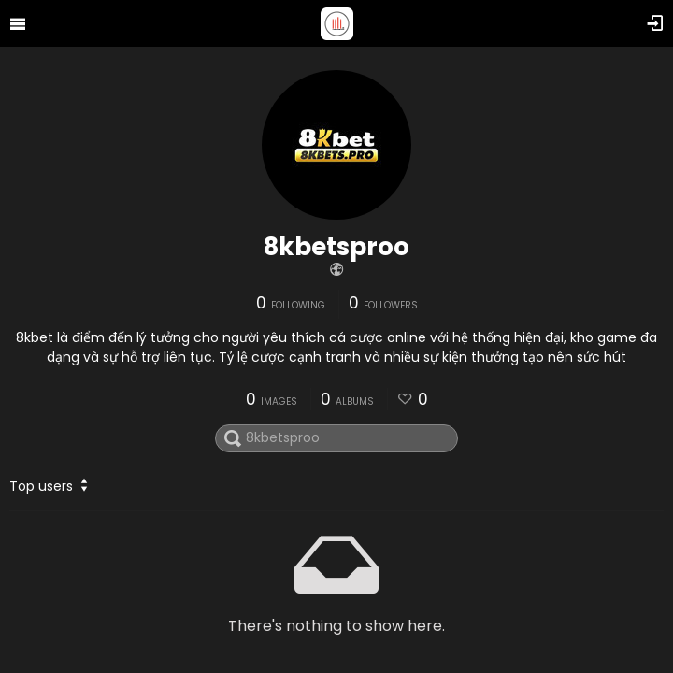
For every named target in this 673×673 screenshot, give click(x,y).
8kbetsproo (336, 247)
